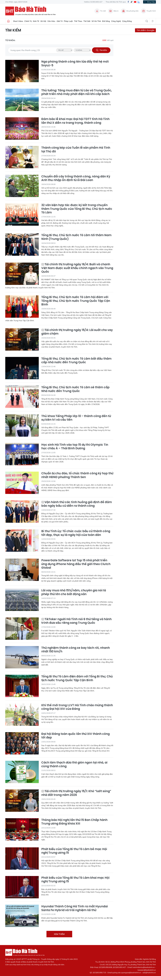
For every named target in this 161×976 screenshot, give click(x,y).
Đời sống (106, 21)
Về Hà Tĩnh (96, 21)
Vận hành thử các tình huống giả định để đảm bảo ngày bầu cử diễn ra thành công (76, 504)
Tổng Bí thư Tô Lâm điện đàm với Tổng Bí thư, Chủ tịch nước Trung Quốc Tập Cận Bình (77, 678)
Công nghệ (116, 21)
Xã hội (43, 21)
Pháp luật (68, 21)
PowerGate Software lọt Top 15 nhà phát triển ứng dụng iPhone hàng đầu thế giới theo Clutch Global (75, 564)
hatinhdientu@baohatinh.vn (144, 967)
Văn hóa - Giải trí (55, 21)
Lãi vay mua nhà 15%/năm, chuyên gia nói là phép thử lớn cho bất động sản (73, 592)
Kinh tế (36, 21)
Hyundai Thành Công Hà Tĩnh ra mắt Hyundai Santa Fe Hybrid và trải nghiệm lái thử (74, 908)
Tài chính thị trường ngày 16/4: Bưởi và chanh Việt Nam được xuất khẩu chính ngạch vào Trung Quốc (77, 268)
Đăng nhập (149, 2)
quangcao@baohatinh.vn (131, 972)
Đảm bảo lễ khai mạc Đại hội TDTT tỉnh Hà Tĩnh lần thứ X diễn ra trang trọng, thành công (75, 121)
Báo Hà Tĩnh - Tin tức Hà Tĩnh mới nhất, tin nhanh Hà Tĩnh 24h (31, 10)
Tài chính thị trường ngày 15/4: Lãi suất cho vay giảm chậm (77, 332)
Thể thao (78, 21)
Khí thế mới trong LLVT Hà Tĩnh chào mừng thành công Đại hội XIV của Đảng (77, 707)
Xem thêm (59, 934)
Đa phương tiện (130, 11)
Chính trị (28, 21)
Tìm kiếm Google (145, 30)
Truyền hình (148, 11)
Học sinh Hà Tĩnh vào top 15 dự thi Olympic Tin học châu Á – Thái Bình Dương (74, 446)
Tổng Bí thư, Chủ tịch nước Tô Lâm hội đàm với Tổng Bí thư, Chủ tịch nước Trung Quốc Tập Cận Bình (75, 300)
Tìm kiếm (13, 30)
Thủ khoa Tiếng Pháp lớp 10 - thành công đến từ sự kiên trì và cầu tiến (76, 418)
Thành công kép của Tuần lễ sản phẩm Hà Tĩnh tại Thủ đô (75, 149)
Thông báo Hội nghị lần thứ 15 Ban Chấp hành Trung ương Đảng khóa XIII (74, 822)
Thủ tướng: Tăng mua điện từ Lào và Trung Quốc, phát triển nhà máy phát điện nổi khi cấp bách (76, 92)
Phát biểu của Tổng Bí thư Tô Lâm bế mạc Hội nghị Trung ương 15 (74, 851)
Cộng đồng (127, 21)
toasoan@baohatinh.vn (147, 970)
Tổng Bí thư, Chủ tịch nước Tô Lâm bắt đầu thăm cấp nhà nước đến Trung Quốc (76, 360)
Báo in (113, 11)
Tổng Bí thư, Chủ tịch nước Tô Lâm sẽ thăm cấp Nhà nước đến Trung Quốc (75, 389)
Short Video (18, 21)
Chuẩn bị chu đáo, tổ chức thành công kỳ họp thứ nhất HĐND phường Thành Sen (77, 475)
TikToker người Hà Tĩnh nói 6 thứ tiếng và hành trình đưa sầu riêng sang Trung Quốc (76, 621)
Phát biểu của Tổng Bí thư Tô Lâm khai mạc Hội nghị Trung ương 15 (75, 879)
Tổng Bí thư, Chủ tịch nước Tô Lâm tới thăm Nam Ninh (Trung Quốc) (76, 237)
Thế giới (86, 21)
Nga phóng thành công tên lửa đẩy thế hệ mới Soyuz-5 (75, 63)
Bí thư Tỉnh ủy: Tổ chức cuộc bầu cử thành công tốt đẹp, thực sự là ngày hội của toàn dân (75, 533)
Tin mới (100, 11)
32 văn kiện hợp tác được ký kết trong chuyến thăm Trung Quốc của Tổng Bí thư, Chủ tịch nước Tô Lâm (76, 208)
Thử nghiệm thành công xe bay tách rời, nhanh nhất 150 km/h (75, 649)
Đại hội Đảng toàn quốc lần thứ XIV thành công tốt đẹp (75, 735)
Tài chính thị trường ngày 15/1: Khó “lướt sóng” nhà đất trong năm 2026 (76, 793)
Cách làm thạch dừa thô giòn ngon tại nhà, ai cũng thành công (74, 764)
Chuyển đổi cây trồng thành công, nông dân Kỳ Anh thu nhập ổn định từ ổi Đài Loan (75, 178)
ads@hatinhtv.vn (149, 972)
